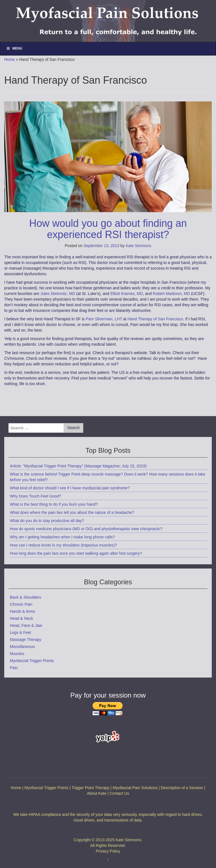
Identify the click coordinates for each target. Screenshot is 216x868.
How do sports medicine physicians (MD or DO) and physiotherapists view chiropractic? (86, 529)
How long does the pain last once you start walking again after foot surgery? (76, 553)
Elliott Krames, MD (126, 293)
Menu (14, 48)
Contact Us (119, 793)
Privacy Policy (108, 851)
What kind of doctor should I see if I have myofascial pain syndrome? (70, 488)
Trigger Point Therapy (90, 787)
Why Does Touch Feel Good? (35, 496)
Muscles (17, 653)
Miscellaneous (22, 646)
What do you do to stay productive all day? (47, 520)
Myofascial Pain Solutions (135, 787)
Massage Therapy (25, 639)
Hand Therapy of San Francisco (155, 319)
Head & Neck (21, 618)
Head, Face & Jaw (26, 625)
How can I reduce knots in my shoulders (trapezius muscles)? (63, 545)
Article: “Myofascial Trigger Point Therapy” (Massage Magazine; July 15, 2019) (78, 466)
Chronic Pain (21, 604)
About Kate (96, 793)
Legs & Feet (20, 632)
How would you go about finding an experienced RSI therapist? (108, 228)
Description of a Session (182, 787)
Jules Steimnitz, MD (57, 293)
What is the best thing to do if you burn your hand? (54, 504)
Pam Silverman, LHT (104, 319)
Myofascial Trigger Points (32, 660)
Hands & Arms (22, 611)
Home (9, 59)
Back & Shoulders (25, 597)
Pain (14, 667)
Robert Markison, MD (171, 293)
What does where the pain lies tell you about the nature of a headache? (72, 512)
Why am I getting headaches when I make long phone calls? (62, 537)
